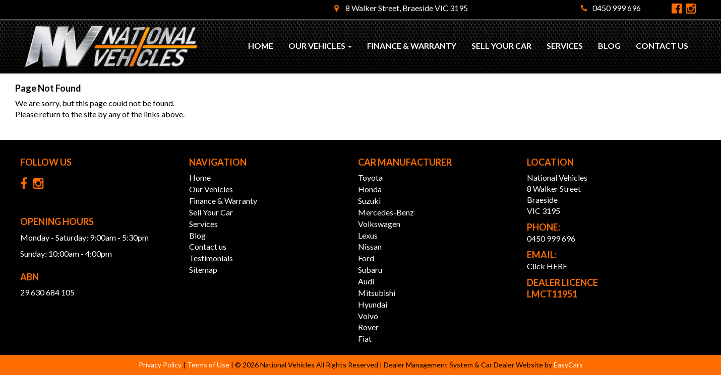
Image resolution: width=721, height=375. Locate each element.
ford (366, 258)
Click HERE (547, 266)
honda (370, 189)
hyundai (372, 304)
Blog (609, 45)
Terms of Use (209, 364)
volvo (368, 316)
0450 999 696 (611, 8)
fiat (365, 338)
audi (366, 281)
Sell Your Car (501, 45)
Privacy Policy (161, 364)
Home (260, 45)
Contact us (662, 45)
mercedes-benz (386, 212)
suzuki (369, 200)
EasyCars (568, 364)
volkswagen (379, 224)
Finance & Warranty (411, 45)
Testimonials (211, 258)
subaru (370, 269)
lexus (368, 235)
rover (368, 327)
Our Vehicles (320, 45)
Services (565, 45)
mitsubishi (376, 292)
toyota (370, 177)
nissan (370, 246)
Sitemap (203, 269)
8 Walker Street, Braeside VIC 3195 (401, 8)
